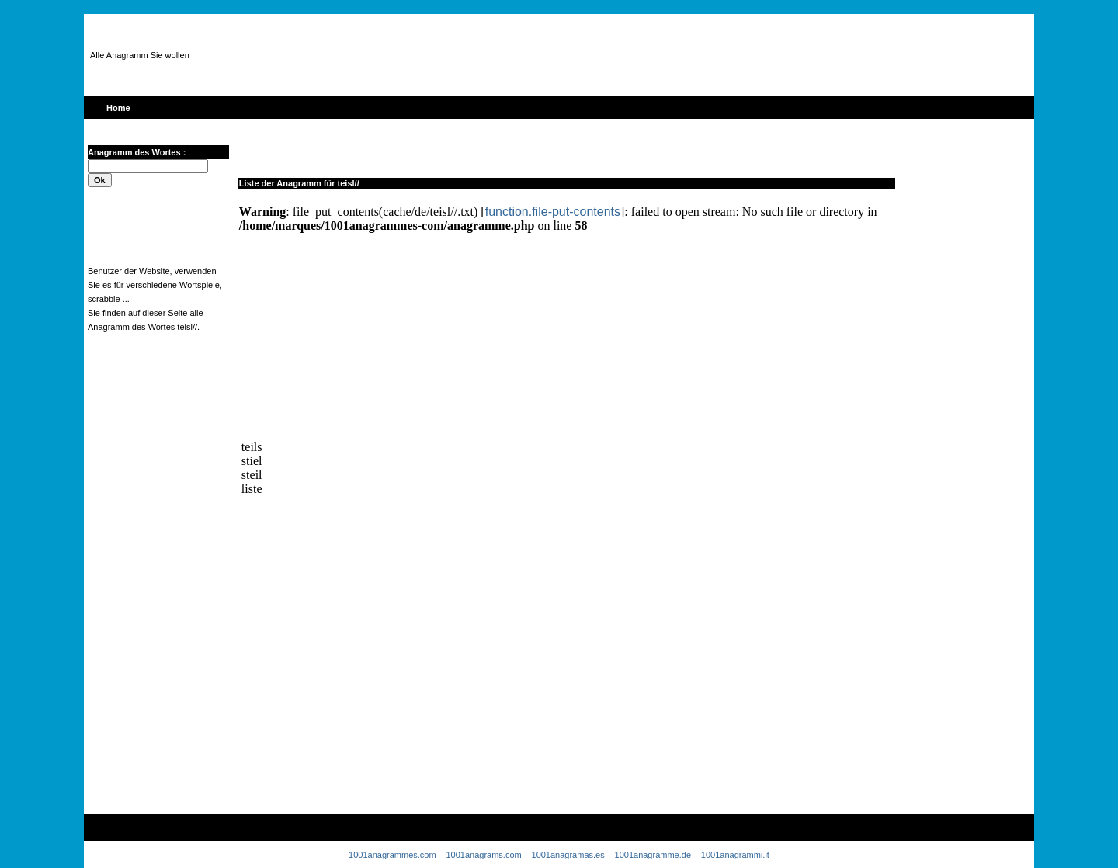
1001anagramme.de (653, 854)
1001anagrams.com (483, 854)
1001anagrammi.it (735, 854)
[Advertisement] (515, 55)
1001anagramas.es (568, 854)
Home (118, 108)
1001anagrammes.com (392, 854)
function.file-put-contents (552, 211)
